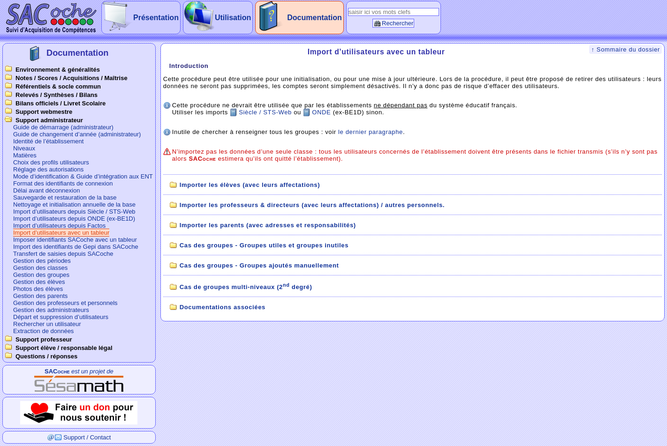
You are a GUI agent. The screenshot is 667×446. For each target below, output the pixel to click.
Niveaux (24, 148)
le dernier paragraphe (370, 131)
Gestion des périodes (42, 260)
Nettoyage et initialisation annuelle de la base (74, 204)
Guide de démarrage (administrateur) (63, 127)
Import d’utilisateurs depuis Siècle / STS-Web (74, 211)
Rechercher (397, 23)
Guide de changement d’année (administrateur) (77, 134)
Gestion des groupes (41, 274)
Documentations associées (222, 307)
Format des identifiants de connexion (63, 183)
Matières (25, 155)
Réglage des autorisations (48, 169)
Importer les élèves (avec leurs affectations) (250, 184)
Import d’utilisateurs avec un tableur (61, 232)
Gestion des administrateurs (51, 309)
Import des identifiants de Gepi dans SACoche (75, 246)
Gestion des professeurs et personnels (65, 302)
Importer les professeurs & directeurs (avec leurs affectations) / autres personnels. (312, 204)
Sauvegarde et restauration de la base (64, 197)
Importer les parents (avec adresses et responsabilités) (268, 225)
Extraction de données (43, 330)
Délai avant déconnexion (46, 190)
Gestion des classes (40, 267)
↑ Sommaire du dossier (625, 49)
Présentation (156, 18)
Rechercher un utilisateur (47, 323)
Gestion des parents (40, 295)
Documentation (314, 18)
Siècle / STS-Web (265, 112)
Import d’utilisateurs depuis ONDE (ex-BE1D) (74, 218)
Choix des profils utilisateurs (51, 162)
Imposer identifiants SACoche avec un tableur (75, 239)
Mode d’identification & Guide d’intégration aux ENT (83, 176)
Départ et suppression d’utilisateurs (60, 316)
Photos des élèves (38, 288)
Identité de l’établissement (48, 141)
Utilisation (233, 18)
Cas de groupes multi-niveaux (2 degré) (246, 286)
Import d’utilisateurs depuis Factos (59, 225)
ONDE (321, 112)
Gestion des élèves (39, 281)
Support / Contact (87, 437)
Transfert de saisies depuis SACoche (63, 253)
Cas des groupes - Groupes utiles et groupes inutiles (264, 245)
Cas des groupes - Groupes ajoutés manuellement (259, 265)
